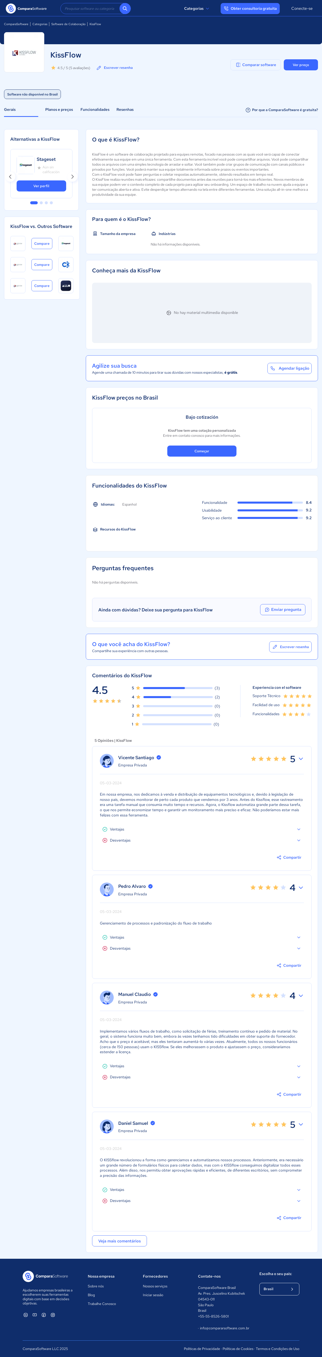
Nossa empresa (101, 1276)
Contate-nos (209, 1276)
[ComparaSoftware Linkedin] (26, 1315)
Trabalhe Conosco (102, 1303)
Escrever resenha (114, 68)
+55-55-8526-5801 (213, 1316)
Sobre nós (96, 1286)
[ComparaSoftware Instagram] (53, 1315)
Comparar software (255, 65)
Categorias (197, 9)
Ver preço (301, 65)
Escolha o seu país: (275, 1273)
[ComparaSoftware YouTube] (35, 1315)
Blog (91, 1295)
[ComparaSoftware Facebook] (44, 1315)
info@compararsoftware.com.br (223, 1328)
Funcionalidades (94, 109)
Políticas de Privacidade (202, 1348)
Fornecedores (155, 1276)
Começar (201, 451)
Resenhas (125, 109)
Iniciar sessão (153, 1295)
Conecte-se (302, 8)
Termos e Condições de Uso (277, 1348)
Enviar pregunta (282, 610)
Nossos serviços (155, 1286)
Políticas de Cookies (238, 1348)
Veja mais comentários (119, 1241)
